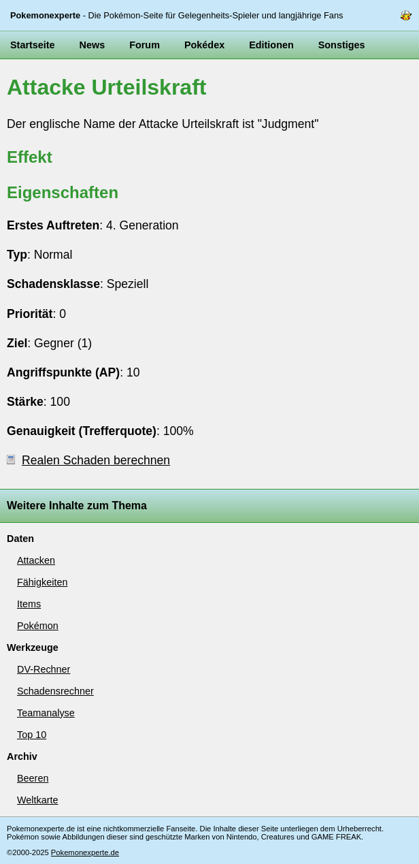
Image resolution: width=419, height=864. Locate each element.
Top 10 (31, 734)
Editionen (271, 44)
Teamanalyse (46, 712)
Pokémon (37, 625)
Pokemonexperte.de (85, 852)
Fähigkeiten (42, 582)
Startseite (32, 44)
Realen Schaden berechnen (88, 460)
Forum (144, 44)
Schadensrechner (55, 691)
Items (29, 603)
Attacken (36, 560)
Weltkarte (37, 800)
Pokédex (204, 44)
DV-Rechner (43, 669)
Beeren (32, 778)
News (92, 44)
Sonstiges (341, 44)
